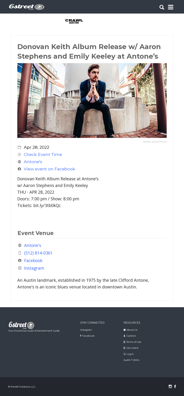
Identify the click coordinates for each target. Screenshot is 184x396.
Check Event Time (43, 154)
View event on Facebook (49, 168)
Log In (130, 354)
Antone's (33, 161)
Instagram (34, 268)
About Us (132, 329)
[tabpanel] (74, 21)
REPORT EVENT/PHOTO (155, 142)
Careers (131, 335)
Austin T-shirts (131, 359)
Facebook (33, 260)
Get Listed (132, 347)
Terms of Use (133, 341)
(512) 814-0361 (38, 253)
